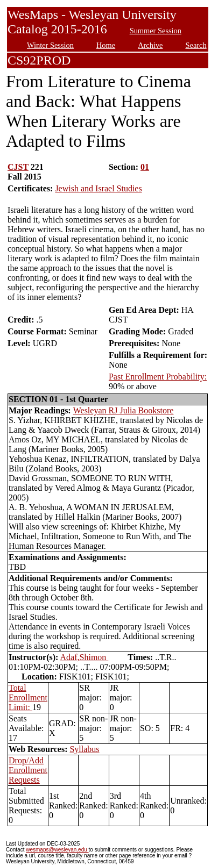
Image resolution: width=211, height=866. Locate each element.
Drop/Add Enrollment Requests (28, 770)
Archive (150, 45)
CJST (18, 166)
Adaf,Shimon (84, 657)
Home (105, 45)
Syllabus (84, 749)
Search (196, 45)
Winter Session (50, 45)
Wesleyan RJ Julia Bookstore (123, 410)
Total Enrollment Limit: (28, 697)
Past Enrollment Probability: (158, 376)
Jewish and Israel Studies (98, 188)
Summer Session (155, 30)
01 (144, 166)
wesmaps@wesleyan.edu (57, 850)
